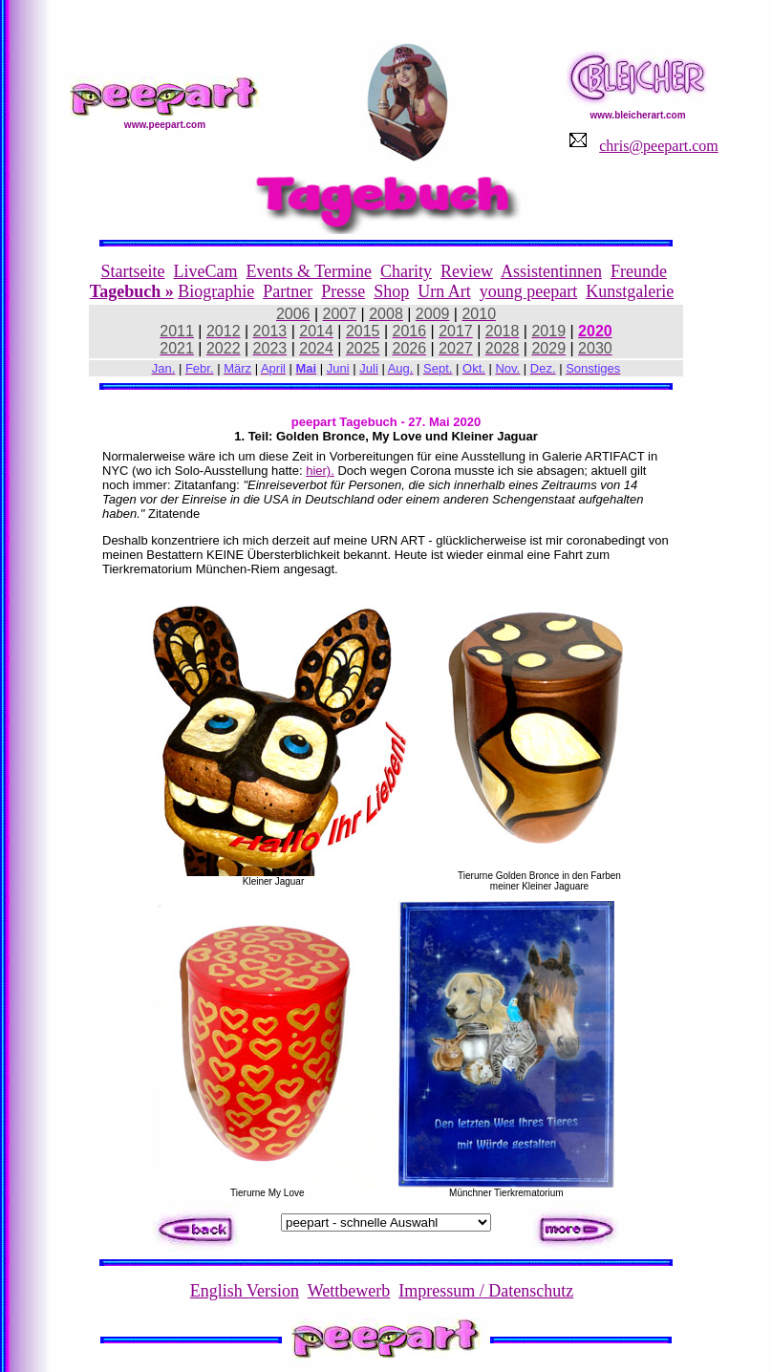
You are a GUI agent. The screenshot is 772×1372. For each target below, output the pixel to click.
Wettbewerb (349, 1290)
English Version (244, 1290)
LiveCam (206, 271)
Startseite (133, 271)
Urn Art (444, 291)
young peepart (528, 291)
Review (466, 271)
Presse (343, 291)
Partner (287, 291)
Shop (391, 291)
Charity (406, 271)
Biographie (216, 291)
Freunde (639, 271)
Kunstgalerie (630, 291)
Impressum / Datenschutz (485, 1290)
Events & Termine (309, 271)
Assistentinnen (551, 271)
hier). (320, 470)
